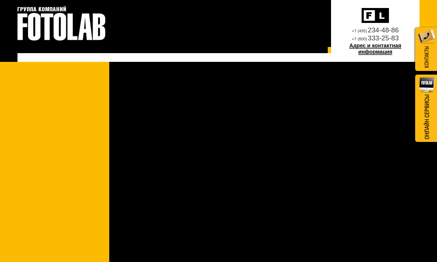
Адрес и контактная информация (375, 49)
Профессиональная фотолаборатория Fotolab (61, 23)
